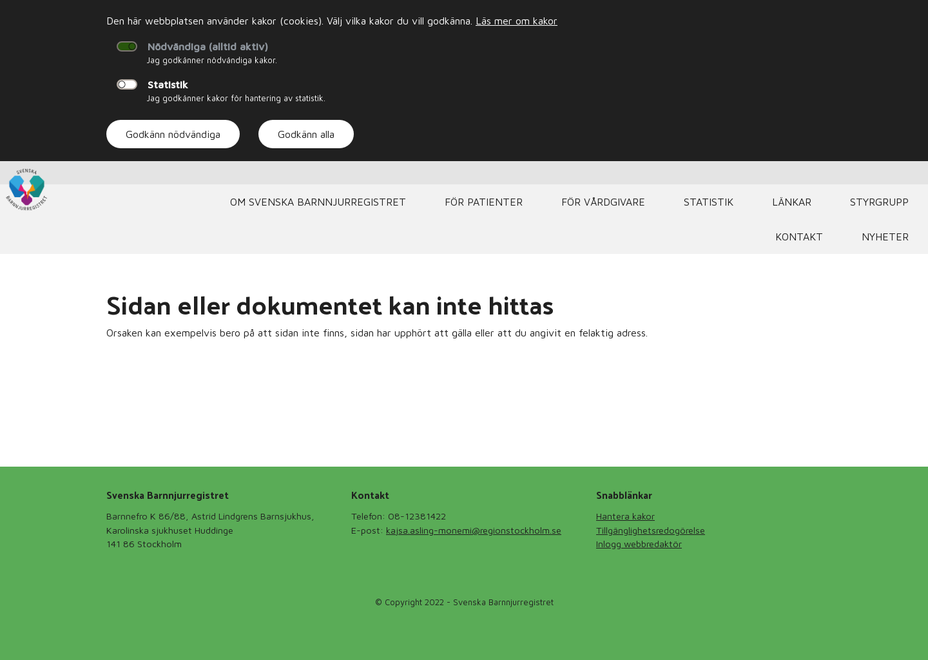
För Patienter (484, 202)
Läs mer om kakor (516, 20)
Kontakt (799, 236)
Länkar (791, 202)
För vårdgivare (603, 202)
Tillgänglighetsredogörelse (650, 530)
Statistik (168, 84)
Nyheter (885, 236)
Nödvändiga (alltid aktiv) (208, 46)
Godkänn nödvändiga (173, 134)
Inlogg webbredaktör (639, 543)
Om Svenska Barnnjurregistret (318, 202)
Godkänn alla (306, 134)
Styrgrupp (879, 202)
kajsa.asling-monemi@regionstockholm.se (473, 530)
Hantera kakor (625, 515)
